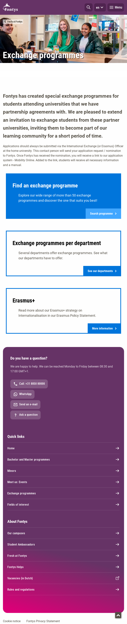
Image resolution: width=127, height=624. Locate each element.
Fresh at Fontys (63, 556)
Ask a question (25, 415)
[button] (89, 7)
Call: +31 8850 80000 (29, 384)
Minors (63, 471)
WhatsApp (22, 394)
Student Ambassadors (63, 545)
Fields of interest (63, 505)
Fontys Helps (63, 567)
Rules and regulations (63, 590)
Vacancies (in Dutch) (63, 578)
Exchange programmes (63, 493)
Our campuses (63, 533)
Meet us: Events (63, 482)
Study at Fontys (14, 21)
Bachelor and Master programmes (63, 460)
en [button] (100, 7)
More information (104, 328)
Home (63, 448)
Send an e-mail (25, 405)
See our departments (102, 271)
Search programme (103, 214)
